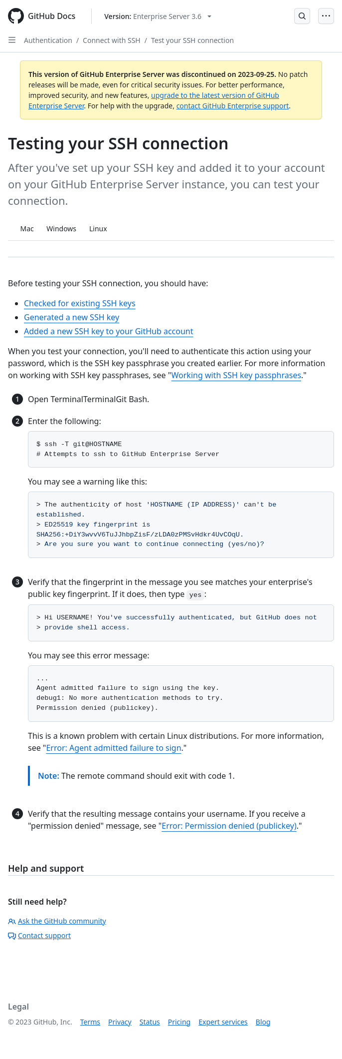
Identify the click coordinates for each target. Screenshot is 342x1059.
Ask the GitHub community (57, 921)
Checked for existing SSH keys (80, 303)
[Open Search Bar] (302, 16)
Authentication (48, 40)
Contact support (39, 935)
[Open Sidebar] (12, 40)
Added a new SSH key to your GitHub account (108, 331)
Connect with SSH (112, 40)
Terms (90, 1022)
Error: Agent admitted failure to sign (113, 747)
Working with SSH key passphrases (236, 375)
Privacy (120, 1022)
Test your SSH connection (192, 40)
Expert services (223, 1022)
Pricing (179, 1022)
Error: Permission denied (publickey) (229, 825)
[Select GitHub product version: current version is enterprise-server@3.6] (158, 16)
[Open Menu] (326, 16)
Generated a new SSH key (71, 317)
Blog (263, 1022)
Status (150, 1022)
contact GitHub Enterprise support (232, 105)
